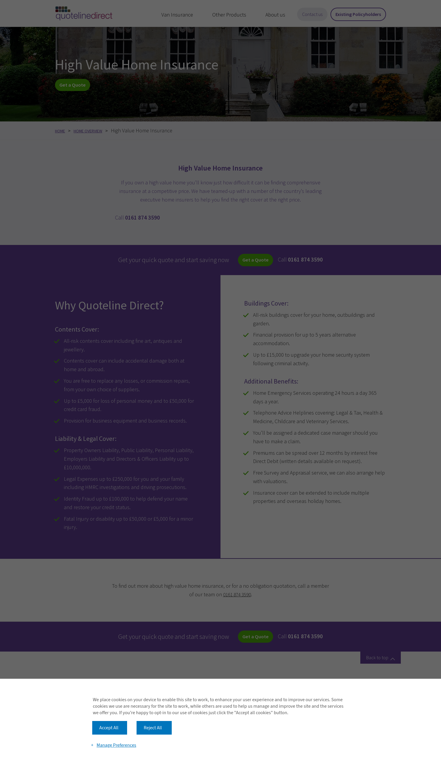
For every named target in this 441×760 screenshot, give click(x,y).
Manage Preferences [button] (117, 737)
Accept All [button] (109, 715)
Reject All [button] (153, 715)
